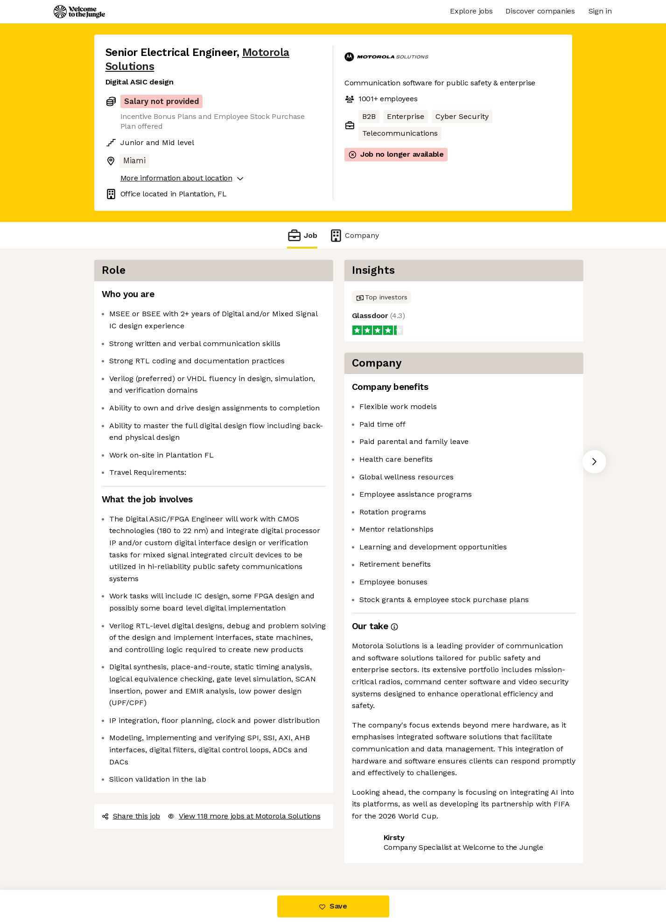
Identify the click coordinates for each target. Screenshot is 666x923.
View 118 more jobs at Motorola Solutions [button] (244, 816)
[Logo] (79, 11)
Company (354, 235)
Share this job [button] (131, 816)
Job (302, 235)
